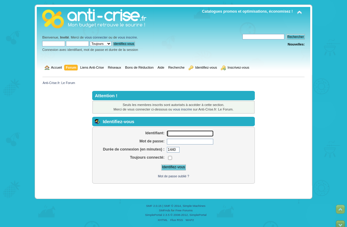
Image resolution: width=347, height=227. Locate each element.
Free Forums (183, 210)
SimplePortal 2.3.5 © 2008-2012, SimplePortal (175, 214)
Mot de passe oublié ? (173, 176)
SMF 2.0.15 (154, 205)
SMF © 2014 (172, 205)
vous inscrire (127, 37)
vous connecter (96, 37)
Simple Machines (194, 205)
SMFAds (164, 210)
